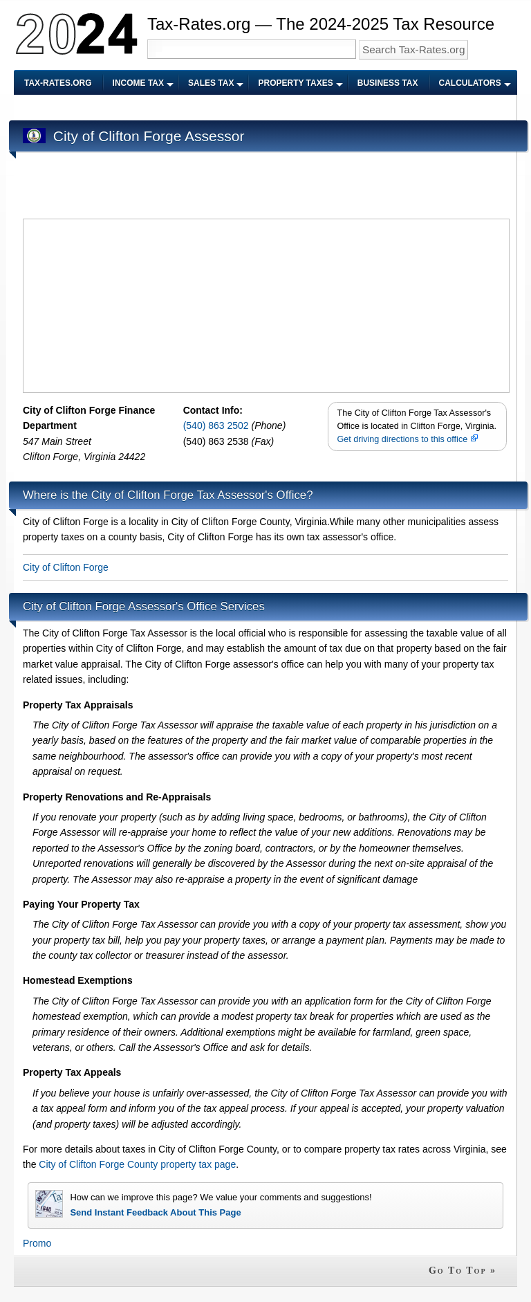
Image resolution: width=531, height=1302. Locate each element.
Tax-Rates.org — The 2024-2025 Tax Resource (320, 24)
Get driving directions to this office (407, 439)
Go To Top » (462, 1270)
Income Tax (138, 83)
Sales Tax (211, 83)
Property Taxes (295, 83)
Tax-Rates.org (58, 83)
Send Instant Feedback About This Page (155, 1212)
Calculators (470, 83)
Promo (37, 1243)
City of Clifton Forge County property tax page (137, 1164)
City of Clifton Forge (66, 567)
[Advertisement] (274, 108)
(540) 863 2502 (217, 425)
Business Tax (387, 83)
